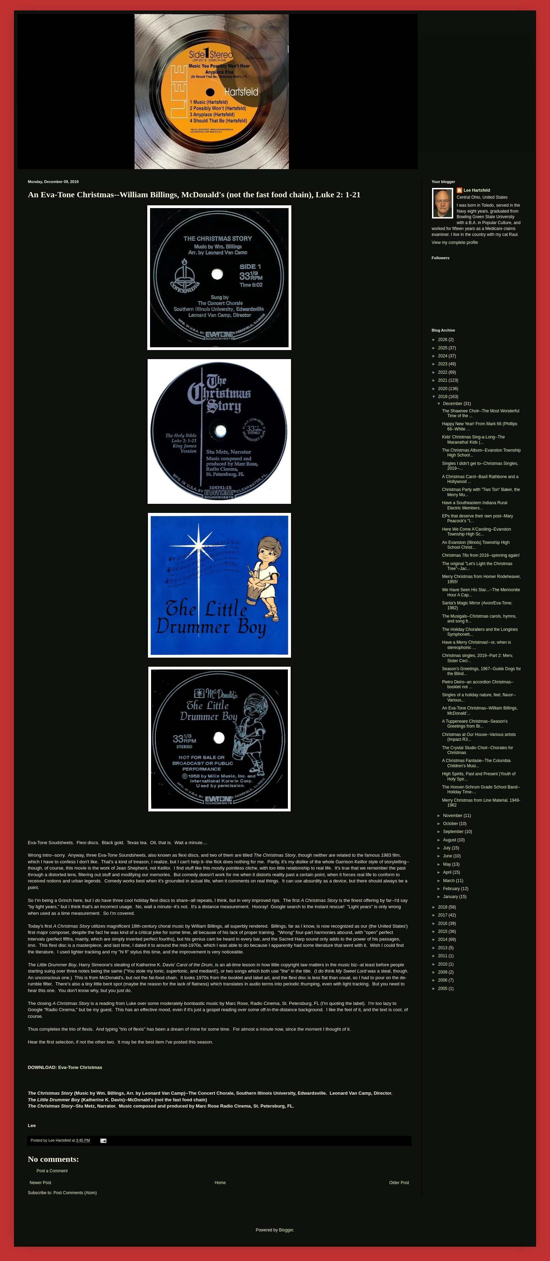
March (449, 880)
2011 (443, 955)
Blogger (286, 1230)
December (453, 403)
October (451, 823)
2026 (443, 339)
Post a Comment (52, 1170)
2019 (443, 396)
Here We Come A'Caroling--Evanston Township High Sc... (476, 532)
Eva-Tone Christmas (80, 1067)
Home (220, 1182)
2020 (443, 388)
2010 (443, 964)
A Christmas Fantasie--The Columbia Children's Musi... (476, 763)
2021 (443, 380)
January (451, 896)
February (452, 888)
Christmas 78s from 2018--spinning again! (481, 555)
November (453, 815)
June (448, 856)
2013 (443, 947)
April (448, 872)
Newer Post (40, 1182)
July (447, 848)
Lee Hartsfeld (477, 190)
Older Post (399, 1182)
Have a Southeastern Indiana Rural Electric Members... (474, 505)
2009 (443, 972)
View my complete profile (455, 242)
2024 (443, 356)
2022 (443, 372)
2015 (443, 931)
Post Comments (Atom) (75, 1192)
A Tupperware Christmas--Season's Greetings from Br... (475, 724)
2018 (443, 907)
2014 (443, 939)
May (447, 864)
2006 (443, 980)
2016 (443, 923)
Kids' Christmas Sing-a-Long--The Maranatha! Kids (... (473, 439)
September (454, 831)
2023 (443, 364)
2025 (443, 348)
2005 (443, 988)
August (450, 840)
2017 (443, 915)
